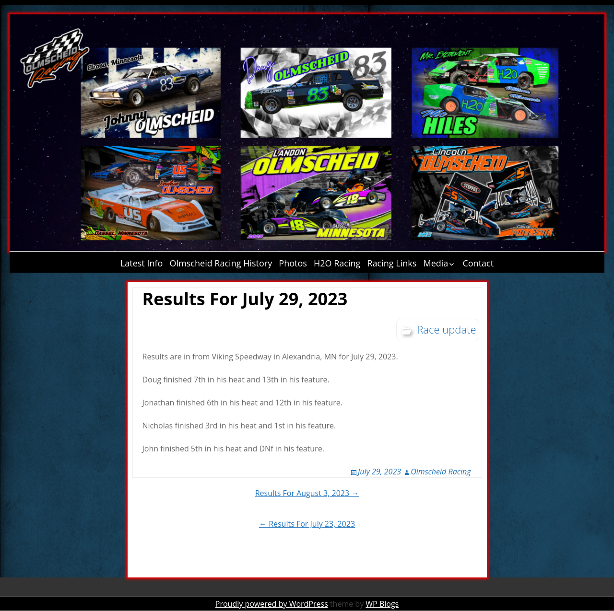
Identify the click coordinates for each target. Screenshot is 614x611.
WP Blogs (382, 604)
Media (435, 263)
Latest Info (141, 263)
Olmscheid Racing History (221, 263)
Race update (446, 329)
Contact (478, 263)
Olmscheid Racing (441, 471)
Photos (293, 263)
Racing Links (392, 263)
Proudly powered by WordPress (271, 604)
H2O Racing (337, 263)
